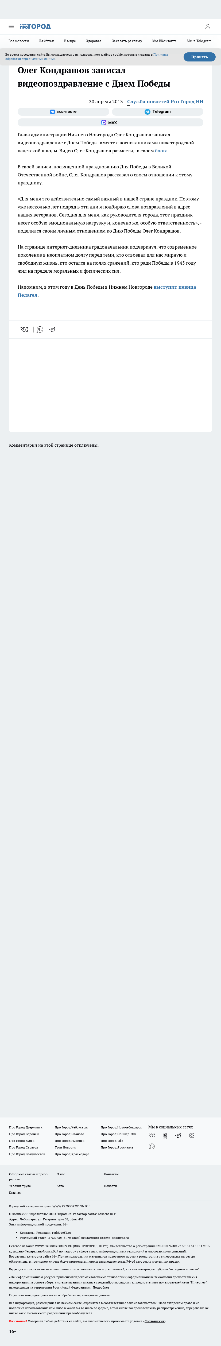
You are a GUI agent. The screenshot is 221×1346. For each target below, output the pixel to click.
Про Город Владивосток (27, 1154)
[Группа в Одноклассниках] (165, 1135)
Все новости (19, 40)
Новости (110, 1186)
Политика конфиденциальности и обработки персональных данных (60, 1295)
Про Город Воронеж (24, 1134)
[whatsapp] (39, 329)
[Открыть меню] (11, 26)
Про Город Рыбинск (69, 1141)
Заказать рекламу (127, 40)
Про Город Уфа (112, 1141)
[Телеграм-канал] (158, 112)
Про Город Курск (21, 1141)
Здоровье (94, 40)
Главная (15, 1192)
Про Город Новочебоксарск (121, 1127)
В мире (70, 40)
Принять (199, 57)
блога (161, 151)
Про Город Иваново (69, 1134)
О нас (61, 1174)
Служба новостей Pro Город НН (165, 101)
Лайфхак (46, 40)
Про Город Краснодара (72, 1154)
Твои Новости (65, 1147)
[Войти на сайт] (207, 26)
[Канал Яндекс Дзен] (192, 1135)
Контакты (111, 1174)
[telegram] (54, 329)
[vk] (25, 329)
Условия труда (20, 1186)
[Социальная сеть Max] (110, 122)
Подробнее (101, 1287)
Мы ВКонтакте (164, 40)
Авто (60, 1186)
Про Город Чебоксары (71, 1127)
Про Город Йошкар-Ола (119, 1134)
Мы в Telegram (199, 40)
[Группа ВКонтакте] (63, 112)
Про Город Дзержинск (25, 1127)
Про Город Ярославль (117, 1147)
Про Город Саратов (23, 1147)
